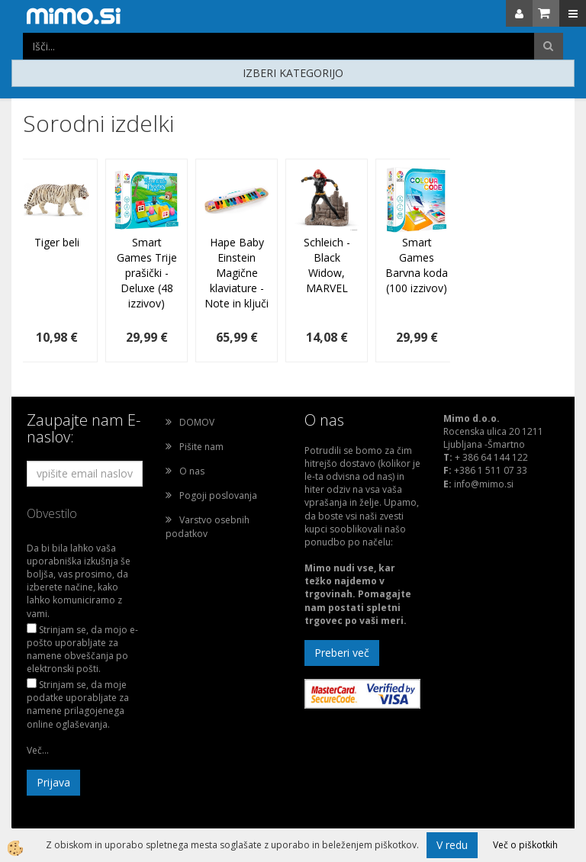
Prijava (53, 782)
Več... (38, 750)
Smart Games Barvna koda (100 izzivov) (416, 265)
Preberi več (341, 652)
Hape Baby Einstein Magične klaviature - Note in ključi (236, 272)
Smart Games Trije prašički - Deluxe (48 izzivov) (147, 272)
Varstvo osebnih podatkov (208, 526)
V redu (452, 845)
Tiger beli (56, 242)
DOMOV (196, 422)
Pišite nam (201, 446)
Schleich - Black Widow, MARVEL (327, 265)
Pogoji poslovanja (218, 495)
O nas (191, 471)
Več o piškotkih (525, 844)
